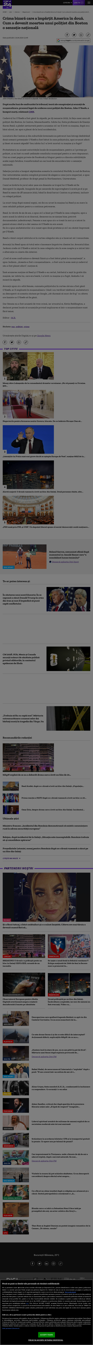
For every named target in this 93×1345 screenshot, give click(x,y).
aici (27, 1303)
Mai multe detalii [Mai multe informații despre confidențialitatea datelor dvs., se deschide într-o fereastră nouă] (70, 1292)
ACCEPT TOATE (46, 1335)
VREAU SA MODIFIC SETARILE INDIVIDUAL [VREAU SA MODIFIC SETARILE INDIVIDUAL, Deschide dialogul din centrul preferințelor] (45, 1340)
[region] (46, 1312)
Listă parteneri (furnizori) (10, 1328)
